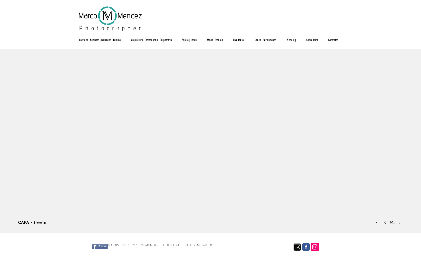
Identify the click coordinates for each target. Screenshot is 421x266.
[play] (376, 221)
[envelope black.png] (297, 247)
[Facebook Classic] (306, 247)
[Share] (100, 246)
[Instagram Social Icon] (315, 247)
